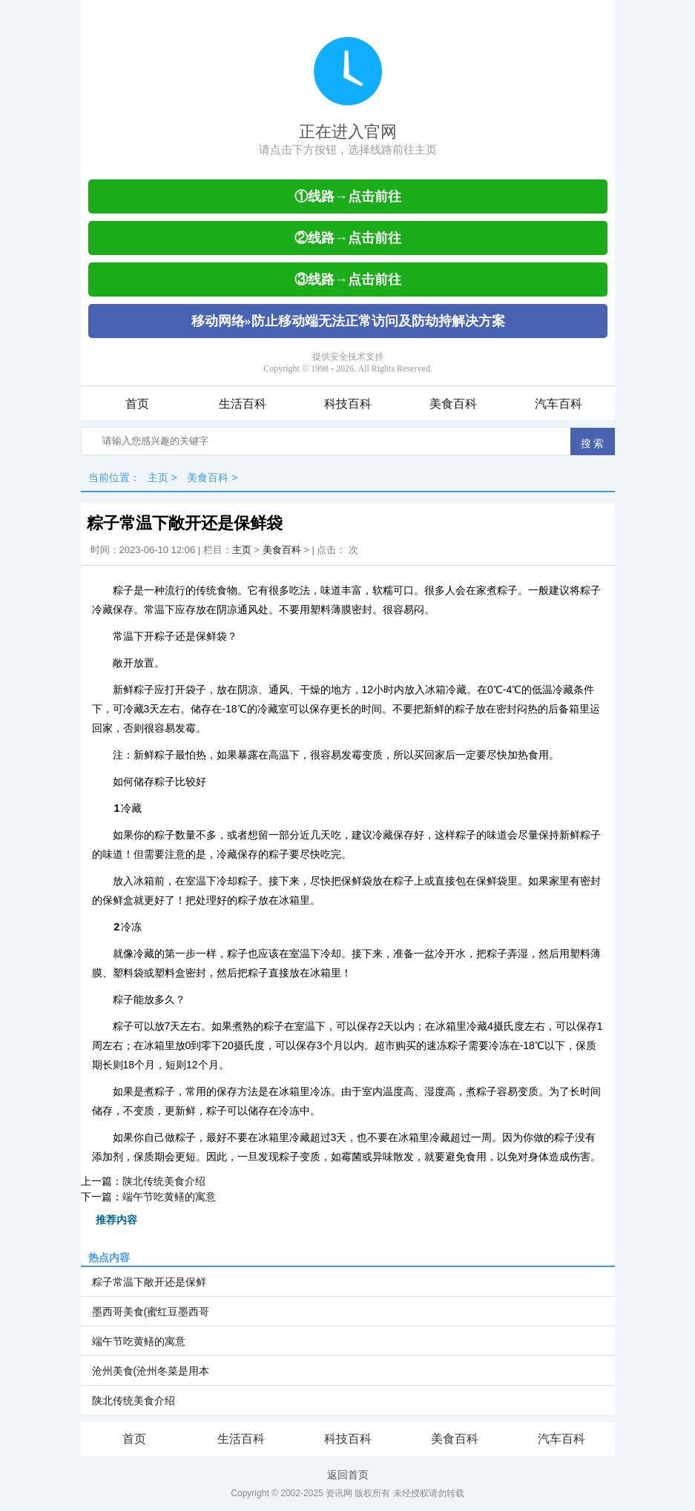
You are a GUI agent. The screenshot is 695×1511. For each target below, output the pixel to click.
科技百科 (348, 403)
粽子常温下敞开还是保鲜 (149, 1282)
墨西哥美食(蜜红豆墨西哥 (151, 1311)
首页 (137, 403)
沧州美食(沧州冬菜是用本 (151, 1371)
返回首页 (348, 1475)
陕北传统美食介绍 (163, 1181)
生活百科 (242, 403)
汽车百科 (558, 403)
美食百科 (453, 403)
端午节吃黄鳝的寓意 (169, 1197)
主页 (158, 477)
